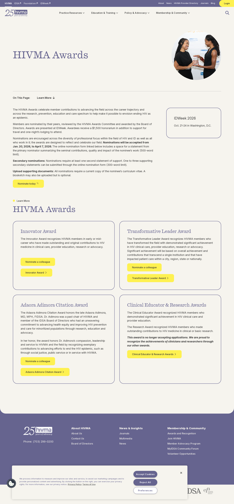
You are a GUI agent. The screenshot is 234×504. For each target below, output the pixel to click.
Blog (213, 3)
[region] (99, 482)
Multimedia (125, 440)
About (161, 3)
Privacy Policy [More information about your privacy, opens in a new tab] (75, 484)
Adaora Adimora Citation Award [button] (45, 373)
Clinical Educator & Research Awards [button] (154, 355)
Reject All (145, 482)
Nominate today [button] (28, 185)
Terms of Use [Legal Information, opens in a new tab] (89, 484)
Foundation (30, 3)
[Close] (181, 473)
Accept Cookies (145, 474)
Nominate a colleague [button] (38, 263)
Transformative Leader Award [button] (150, 279)
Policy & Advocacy (137, 13)
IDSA (16, 3)
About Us (76, 435)
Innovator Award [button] (36, 274)
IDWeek (44, 3)
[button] (225, 14)
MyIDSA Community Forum (183, 450)
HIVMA (8, 3)
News (169, 3)
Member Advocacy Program (183, 445)
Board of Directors (82, 445)
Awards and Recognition (181, 435)
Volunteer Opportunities (181, 455)
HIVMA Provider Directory (186, 3)
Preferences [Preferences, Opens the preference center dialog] (145, 490)
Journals (204, 3)
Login (227, 3)
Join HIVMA (174, 440)
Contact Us (77, 440)
